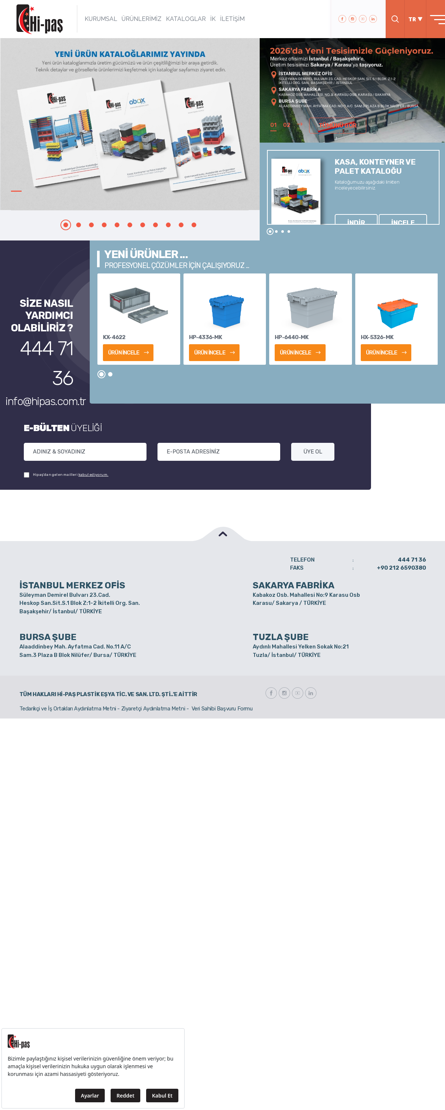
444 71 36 (48, 343)
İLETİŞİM (221, 18)
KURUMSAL (90, 18)
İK (202, 18)
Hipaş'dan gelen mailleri (66, 475)
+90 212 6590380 (401, 568)
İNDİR (346, 209)
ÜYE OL (312, 451)
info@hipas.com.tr (46, 358)
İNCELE (372, 209)
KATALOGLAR (175, 18)
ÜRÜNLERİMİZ (131, 18)
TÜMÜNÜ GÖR (333, 127)
